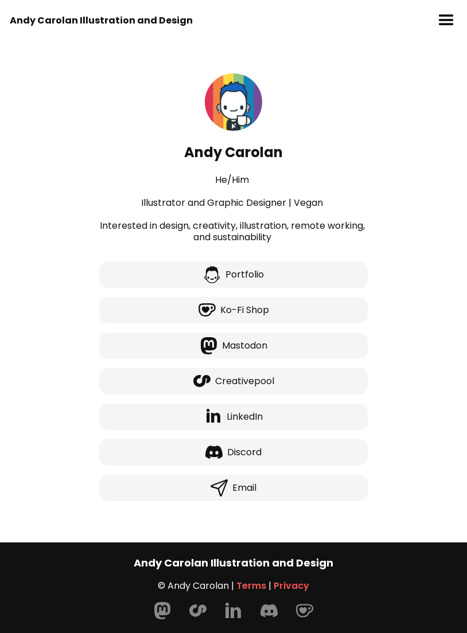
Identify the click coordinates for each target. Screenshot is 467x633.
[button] (446, 20)
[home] (101, 20)
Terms (251, 585)
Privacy (291, 585)
